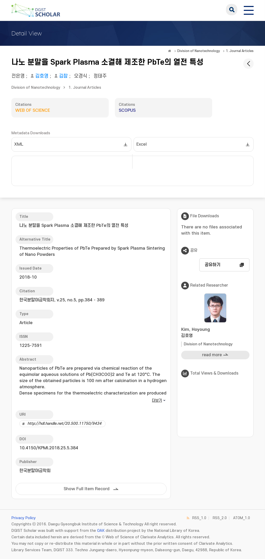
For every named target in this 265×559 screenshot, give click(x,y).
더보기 (157, 400)
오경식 (80, 76)
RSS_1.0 (199, 518)
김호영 (41, 76)
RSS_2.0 (220, 518)
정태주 (100, 76)
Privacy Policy (23, 518)
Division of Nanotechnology (198, 51)
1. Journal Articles (240, 51)
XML (18, 144)
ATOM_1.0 (241, 518)
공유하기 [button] (212, 265)
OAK (101, 530)
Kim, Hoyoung (215, 333)
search (231, 9)
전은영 (18, 76)
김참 (63, 76)
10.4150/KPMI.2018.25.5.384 (48, 448)
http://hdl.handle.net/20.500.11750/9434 (64, 423)
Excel (141, 144)
